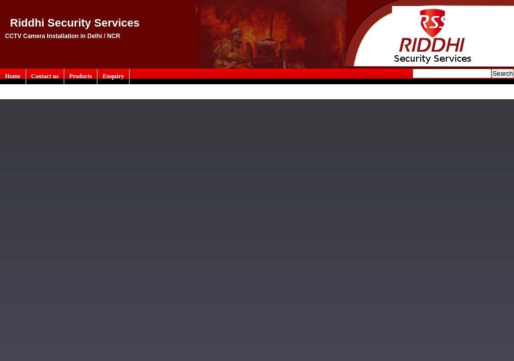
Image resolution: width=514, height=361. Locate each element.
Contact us (45, 76)
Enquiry (113, 76)
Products (80, 76)
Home (13, 76)
